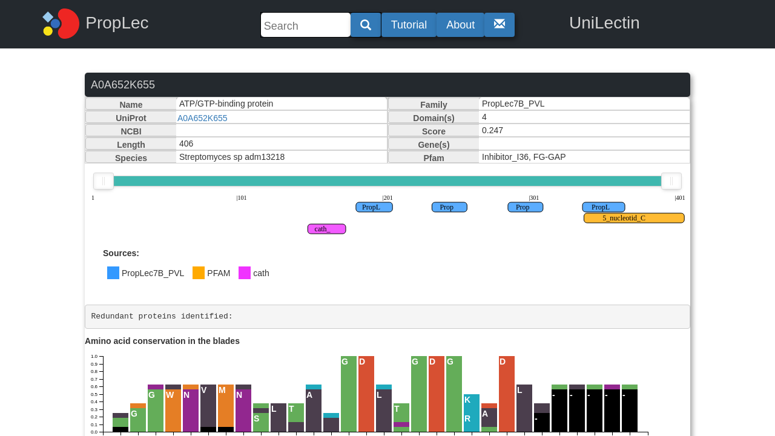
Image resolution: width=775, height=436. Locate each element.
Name (130, 105)
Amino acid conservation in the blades (162, 341)
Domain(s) (433, 118)
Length (131, 144)
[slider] (103, 181)
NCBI (130, 131)
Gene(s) (433, 144)
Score (434, 131)
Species (131, 158)
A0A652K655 (202, 118)
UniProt (131, 118)
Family (433, 105)
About (460, 25)
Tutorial (409, 25)
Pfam (433, 158)
